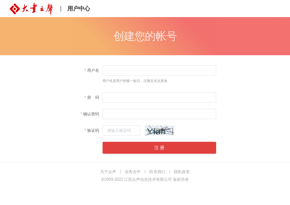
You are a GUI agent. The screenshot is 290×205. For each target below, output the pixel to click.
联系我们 (157, 171)
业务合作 (133, 171)
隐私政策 (182, 171)
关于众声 (108, 171)
